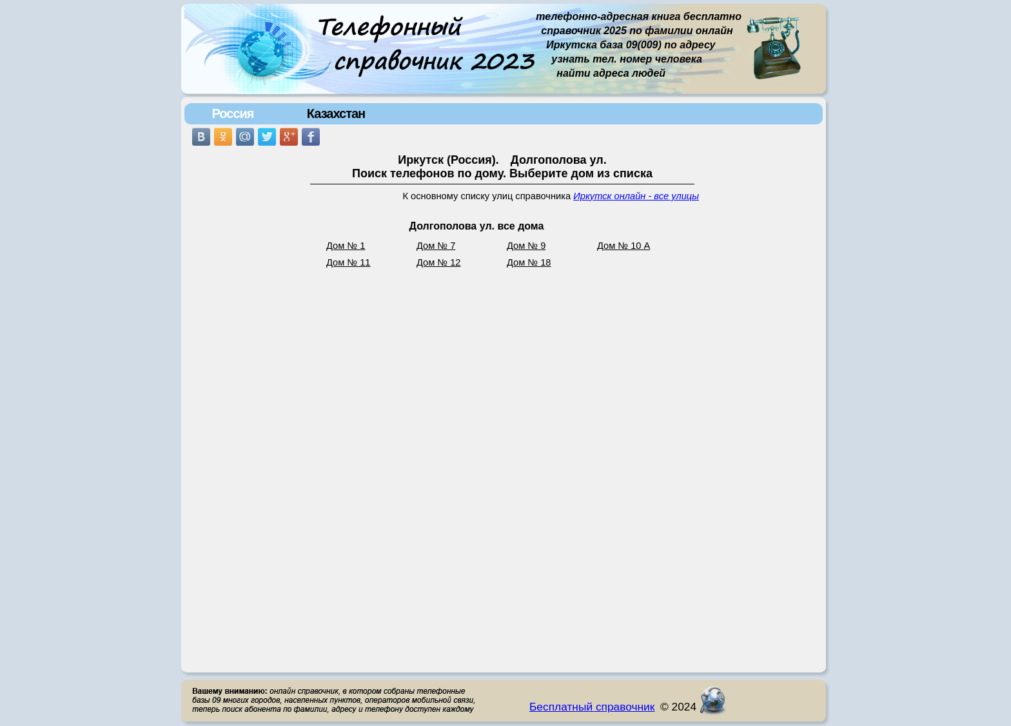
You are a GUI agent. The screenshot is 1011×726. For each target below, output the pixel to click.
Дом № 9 (526, 245)
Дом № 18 (529, 262)
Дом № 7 (436, 245)
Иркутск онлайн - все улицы (636, 196)
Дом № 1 (345, 245)
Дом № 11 (348, 262)
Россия (232, 113)
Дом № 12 (439, 262)
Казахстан (336, 113)
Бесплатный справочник (591, 706)
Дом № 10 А (623, 245)
